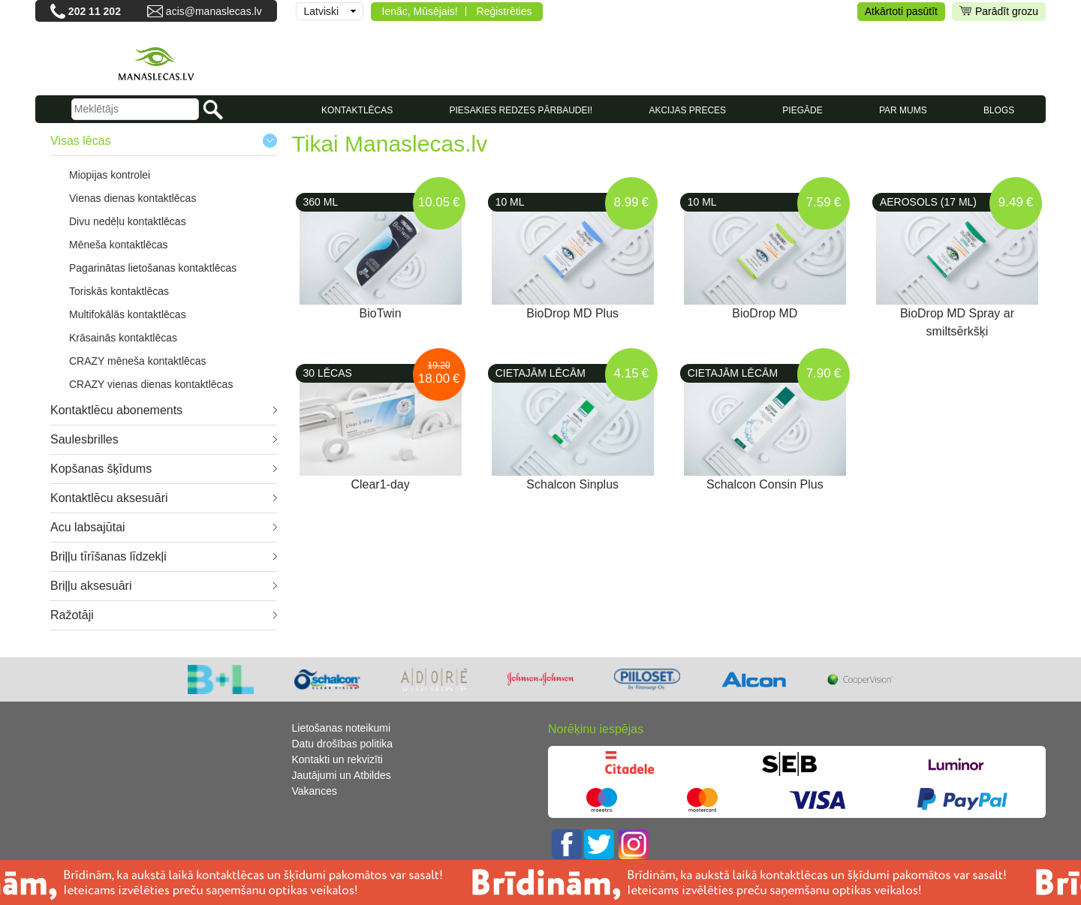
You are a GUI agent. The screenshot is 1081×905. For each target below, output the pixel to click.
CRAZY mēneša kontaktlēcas (137, 361)
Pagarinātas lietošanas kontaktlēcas (152, 268)
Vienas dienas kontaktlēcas (132, 198)
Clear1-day (380, 484)
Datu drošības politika (342, 744)
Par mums (903, 110)
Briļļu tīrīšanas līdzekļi (108, 556)
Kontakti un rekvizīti (337, 759)
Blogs (998, 110)
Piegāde (802, 110)
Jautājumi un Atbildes (341, 775)
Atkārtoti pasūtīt (901, 11)
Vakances (314, 791)
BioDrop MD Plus (572, 313)
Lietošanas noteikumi (341, 728)
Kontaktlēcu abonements (116, 410)
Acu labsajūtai (87, 527)
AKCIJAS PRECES (687, 110)
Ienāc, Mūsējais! (420, 11)
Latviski (321, 11)
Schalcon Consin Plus (765, 484)
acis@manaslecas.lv (214, 11)
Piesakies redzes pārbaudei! (520, 110)
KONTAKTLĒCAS (357, 110)
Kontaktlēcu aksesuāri (109, 498)
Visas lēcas (80, 140)
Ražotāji (72, 615)
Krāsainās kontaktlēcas (123, 338)
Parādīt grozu (998, 11)
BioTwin (381, 313)
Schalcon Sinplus (572, 484)
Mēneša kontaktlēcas (118, 245)
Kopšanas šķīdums (101, 468)
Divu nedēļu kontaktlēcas (127, 221)
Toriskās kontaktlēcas (119, 291)
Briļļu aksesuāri (90, 585)
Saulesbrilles (84, 439)
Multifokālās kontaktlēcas (127, 314)
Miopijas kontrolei (109, 175)
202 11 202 (94, 11)
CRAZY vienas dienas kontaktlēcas (151, 384)
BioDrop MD (764, 313)
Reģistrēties (504, 11)
